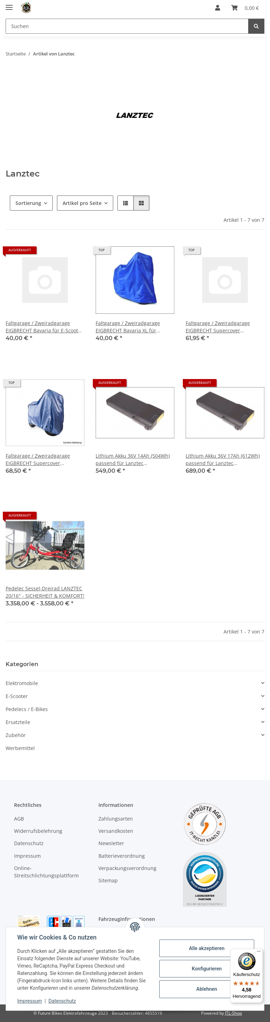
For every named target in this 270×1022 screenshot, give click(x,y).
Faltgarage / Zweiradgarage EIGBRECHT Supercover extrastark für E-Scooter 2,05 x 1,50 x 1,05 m (221, 327)
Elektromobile (22, 683)
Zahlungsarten (115, 818)
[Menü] (259, 953)
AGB (19, 818)
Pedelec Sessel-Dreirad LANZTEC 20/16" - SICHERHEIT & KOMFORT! (45, 592)
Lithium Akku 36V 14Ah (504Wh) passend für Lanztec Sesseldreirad (133, 459)
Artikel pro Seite (82, 203)
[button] (218, 8)
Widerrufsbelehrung (38, 831)
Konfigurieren (206, 968)
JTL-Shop (233, 1013)
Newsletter (111, 843)
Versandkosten (115, 831)
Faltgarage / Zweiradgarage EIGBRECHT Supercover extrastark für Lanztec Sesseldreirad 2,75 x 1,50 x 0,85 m (42, 459)
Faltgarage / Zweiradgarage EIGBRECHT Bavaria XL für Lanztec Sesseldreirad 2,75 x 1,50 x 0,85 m (135, 327)
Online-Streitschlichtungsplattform (46, 872)
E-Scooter (17, 696)
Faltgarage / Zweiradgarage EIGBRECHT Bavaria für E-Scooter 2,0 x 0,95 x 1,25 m (44, 327)
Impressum (29, 1001)
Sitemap (108, 880)
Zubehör (16, 735)
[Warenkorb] (245, 8)
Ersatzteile (18, 722)
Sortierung (28, 203)
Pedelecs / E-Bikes (27, 709)
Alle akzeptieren (206, 948)
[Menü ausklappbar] (9, 4)
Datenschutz (62, 1001)
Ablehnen (206, 989)
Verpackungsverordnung (127, 868)
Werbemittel (20, 748)
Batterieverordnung (121, 855)
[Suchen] (127, 26)
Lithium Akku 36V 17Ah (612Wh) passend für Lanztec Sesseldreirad (223, 459)
